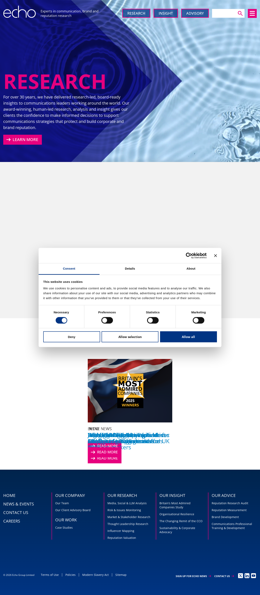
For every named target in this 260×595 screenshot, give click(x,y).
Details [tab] (130, 268)
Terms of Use (50, 575)
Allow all (188, 337)
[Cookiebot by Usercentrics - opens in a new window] (189, 256)
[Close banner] (215, 255)
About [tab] (190, 268)
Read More (104, 452)
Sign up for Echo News (193, 576)
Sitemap (121, 575)
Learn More (21, 139)
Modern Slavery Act (95, 575)
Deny (71, 337)
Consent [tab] (69, 268)
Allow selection (130, 337)
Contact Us (224, 576)
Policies (70, 575)
